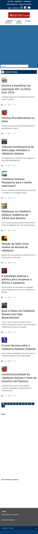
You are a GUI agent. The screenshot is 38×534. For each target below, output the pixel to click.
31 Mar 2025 (13, 332)
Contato (16, 8)
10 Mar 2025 (13, 395)
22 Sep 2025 (13, 165)
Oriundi (5, 104)
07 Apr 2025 (13, 262)
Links (9, 8)
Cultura (11, 1)
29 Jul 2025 (13, 198)
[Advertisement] (19, 45)
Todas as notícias (25, 4)
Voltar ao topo (36, 528)
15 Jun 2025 (13, 230)
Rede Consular (12, 4)
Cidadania (27, 1)
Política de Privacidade (8, 520)
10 (29, 404)
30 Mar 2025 (13, 361)
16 (3, 406)
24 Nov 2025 (13, 133)
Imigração (18, 1)
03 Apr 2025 (13, 297)
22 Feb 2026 (13, 104)
